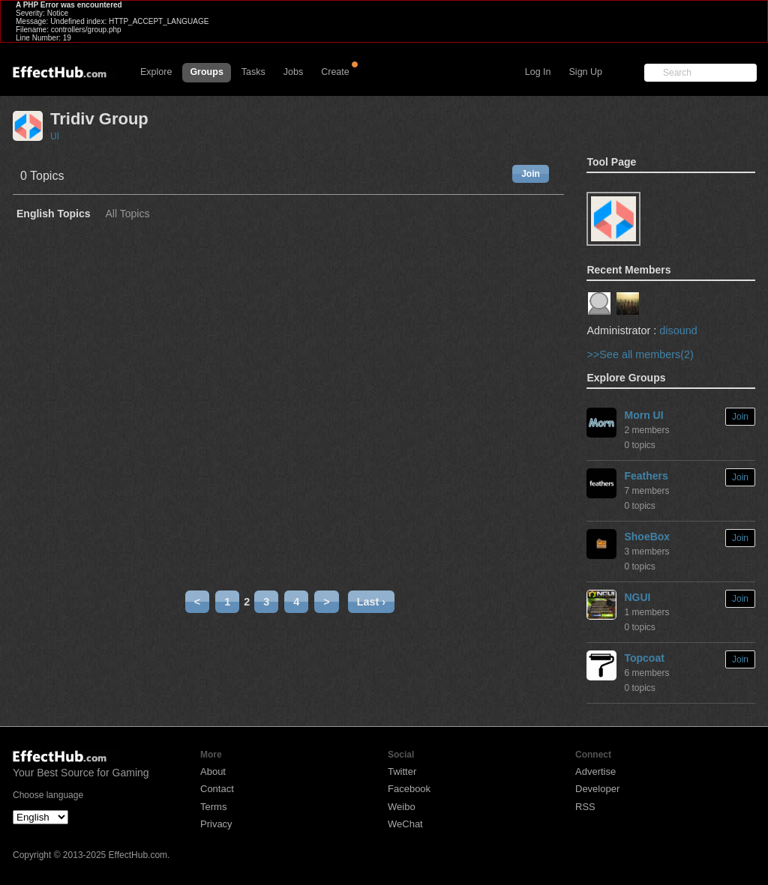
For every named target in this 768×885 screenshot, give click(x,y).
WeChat (405, 824)
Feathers (646, 476)
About (213, 771)
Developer (597, 788)
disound (678, 330)
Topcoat (644, 658)
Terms (213, 806)
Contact (217, 788)
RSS (585, 806)
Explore (156, 72)
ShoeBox (647, 537)
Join (530, 174)
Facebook (409, 788)
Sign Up (585, 72)
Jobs (293, 72)
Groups (206, 72)
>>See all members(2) (639, 354)
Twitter (402, 771)
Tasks (254, 72)
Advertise (595, 771)
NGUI (637, 597)
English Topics (53, 214)
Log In (538, 72)
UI (54, 136)
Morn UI (643, 415)
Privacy (216, 824)
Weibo (402, 806)
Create (335, 72)
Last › (371, 602)
